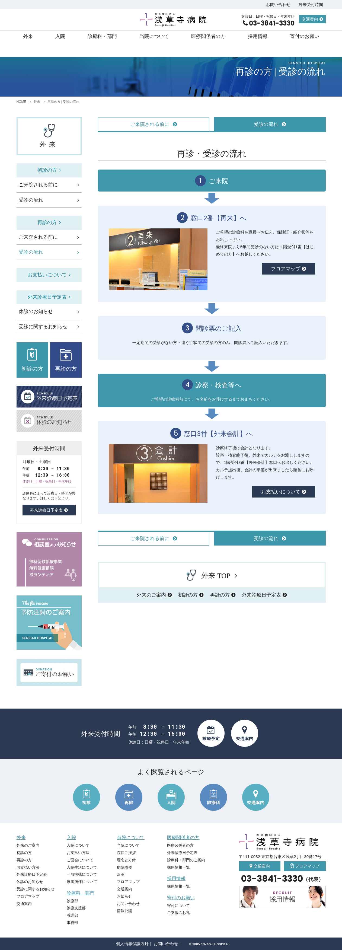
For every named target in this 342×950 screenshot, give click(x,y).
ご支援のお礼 (178, 912)
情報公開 (124, 910)
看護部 (72, 915)
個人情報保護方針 (132, 943)
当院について (154, 36)
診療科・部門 (102, 36)
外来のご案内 (151, 595)
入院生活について (82, 867)
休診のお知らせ (36, 311)
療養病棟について (82, 881)
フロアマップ (285, 269)
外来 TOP (208, 575)
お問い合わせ (278, 4)
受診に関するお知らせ (43, 326)
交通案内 (310, 19)
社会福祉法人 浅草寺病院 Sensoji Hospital (174, 20)
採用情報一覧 (178, 867)
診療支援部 (76, 908)
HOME (21, 102)
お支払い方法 (28, 867)
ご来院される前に (38, 184)
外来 (28, 36)
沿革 (120, 874)
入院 (60, 36)
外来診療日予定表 (261, 595)
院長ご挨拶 (126, 852)
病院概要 (124, 867)
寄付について (178, 905)
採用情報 (257, 36)
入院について (78, 845)
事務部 (72, 922)
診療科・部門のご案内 (186, 860)
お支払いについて (280, 492)
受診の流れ (31, 200)
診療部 (72, 901)
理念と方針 (126, 860)
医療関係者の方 (208, 36)
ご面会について (80, 860)
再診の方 (220, 595)
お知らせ (124, 896)
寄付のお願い (304, 36)
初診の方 (188, 595)
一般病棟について (82, 874)
